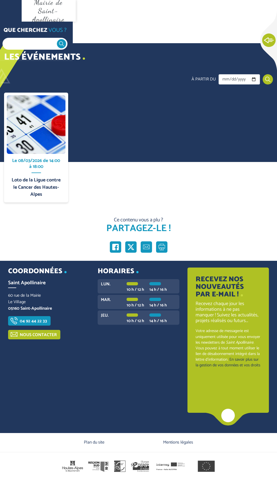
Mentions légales (178, 442)
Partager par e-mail (146, 247)
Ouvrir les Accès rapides (269, 40)
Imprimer (161, 247)
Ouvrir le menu (11, 11)
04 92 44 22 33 (33, 321)
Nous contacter (38, 335)
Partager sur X (131, 247)
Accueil (15, 32)
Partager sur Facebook (115, 247)
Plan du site (94, 442)
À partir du (204, 79)
